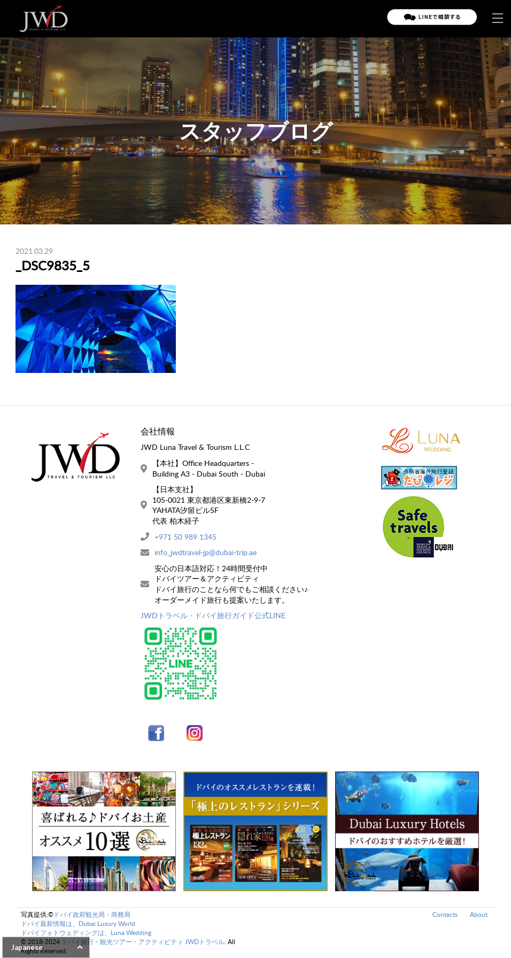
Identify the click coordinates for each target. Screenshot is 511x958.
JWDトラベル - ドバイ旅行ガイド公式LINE (213, 615)
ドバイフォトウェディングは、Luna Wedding (86, 932)
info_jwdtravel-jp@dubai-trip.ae (205, 552)
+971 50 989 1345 (185, 537)
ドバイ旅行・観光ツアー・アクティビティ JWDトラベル (142, 941)
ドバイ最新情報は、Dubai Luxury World (78, 923)
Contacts (445, 914)
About (478, 914)
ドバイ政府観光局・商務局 (91, 914)
